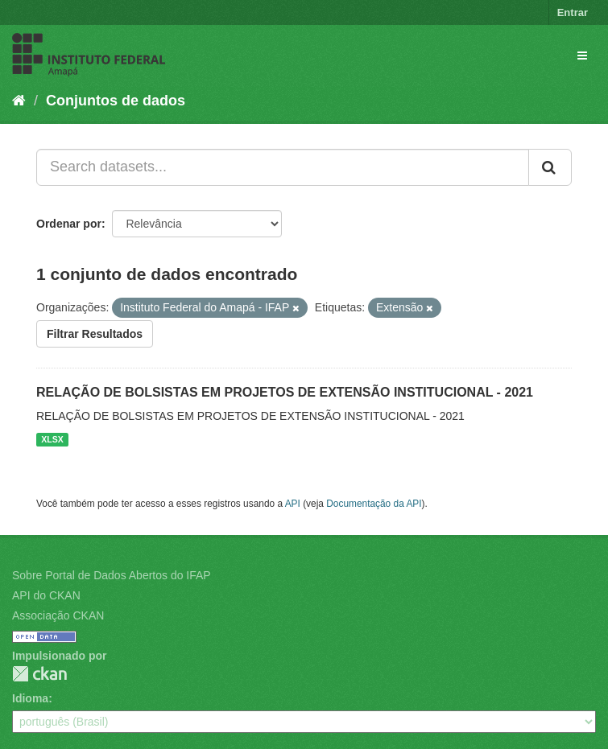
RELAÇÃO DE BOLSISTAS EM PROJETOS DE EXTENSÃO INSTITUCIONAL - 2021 (284, 392)
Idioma (30, 698)
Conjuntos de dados (115, 101)
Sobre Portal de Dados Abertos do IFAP (111, 575)
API (292, 503)
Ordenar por (68, 223)
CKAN (39, 673)
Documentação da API (373, 503)
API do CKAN (46, 595)
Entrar (572, 12)
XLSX (52, 439)
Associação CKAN (58, 615)
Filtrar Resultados (95, 333)
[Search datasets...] (282, 167)
